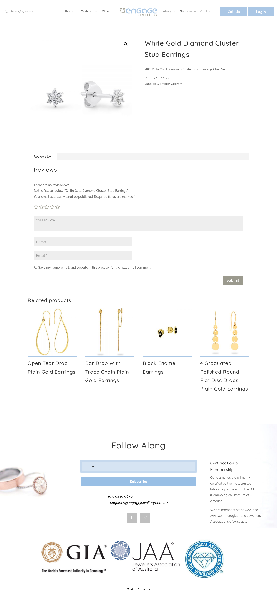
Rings (69, 11)
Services (186, 11)
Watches (87, 11)
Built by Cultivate (138, 589)
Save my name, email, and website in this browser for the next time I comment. (94, 267)
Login (261, 11)
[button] (125, 44)
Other (106, 11)
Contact (206, 11)
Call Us (234, 11)
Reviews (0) (42, 156)
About (167, 11)
